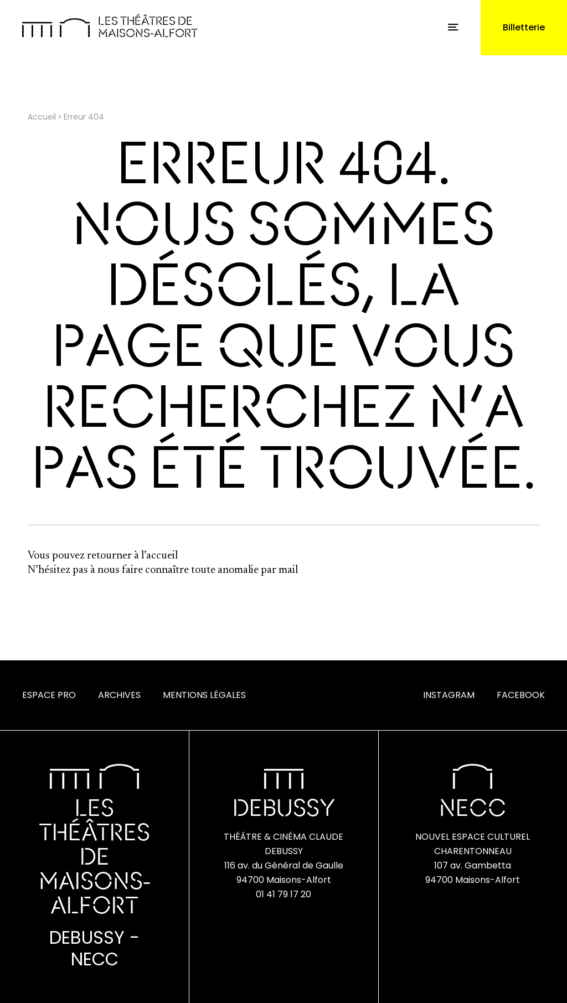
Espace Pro (49, 695)
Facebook (521, 695)
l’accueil (159, 555)
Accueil (42, 116)
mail (288, 570)
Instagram (449, 695)
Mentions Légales (204, 695)
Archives (119, 695)
